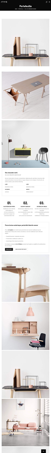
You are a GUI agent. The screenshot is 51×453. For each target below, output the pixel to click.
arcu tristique (19, 244)
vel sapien (10, 229)
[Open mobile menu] (49, 2)
